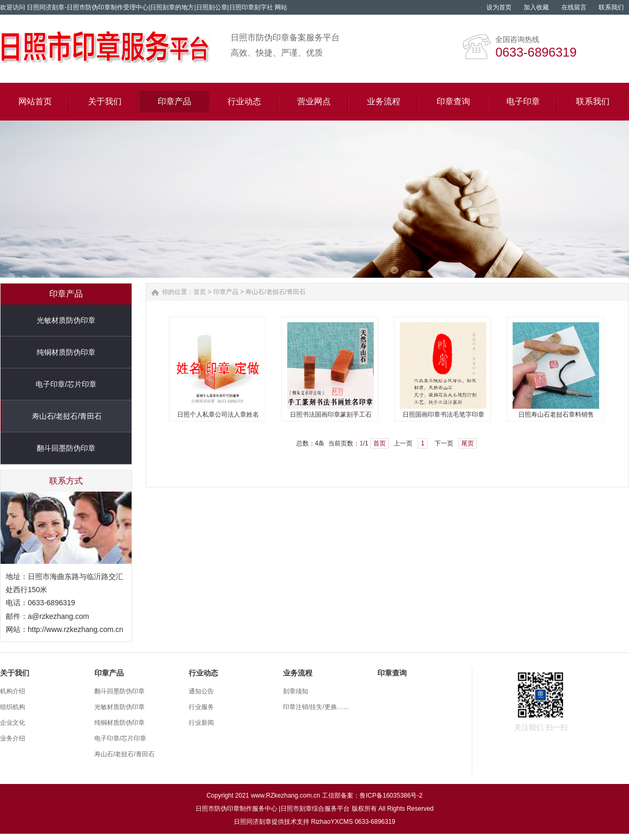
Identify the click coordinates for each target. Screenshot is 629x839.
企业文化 (12, 722)
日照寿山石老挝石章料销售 (556, 414)
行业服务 (201, 707)
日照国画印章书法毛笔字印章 (443, 414)
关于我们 (14, 673)
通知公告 (201, 691)
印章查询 (392, 673)
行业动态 (203, 673)
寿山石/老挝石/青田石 (67, 416)
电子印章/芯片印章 (66, 384)
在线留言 (574, 7)
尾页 (467, 443)
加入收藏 (536, 7)
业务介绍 (12, 738)
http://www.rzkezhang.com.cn (75, 629)
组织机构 (12, 707)
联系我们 (611, 7)
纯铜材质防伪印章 (66, 352)
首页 (199, 292)
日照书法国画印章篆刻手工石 (331, 414)
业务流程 (297, 673)
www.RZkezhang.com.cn (285, 795)
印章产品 (225, 292)
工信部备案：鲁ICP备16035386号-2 (372, 795)
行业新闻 (201, 722)
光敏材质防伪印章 (66, 320)
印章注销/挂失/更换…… (316, 707)
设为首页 (499, 7)
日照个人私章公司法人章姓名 (218, 414)
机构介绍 (12, 691)
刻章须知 (295, 691)
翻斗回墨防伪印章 (66, 448)
